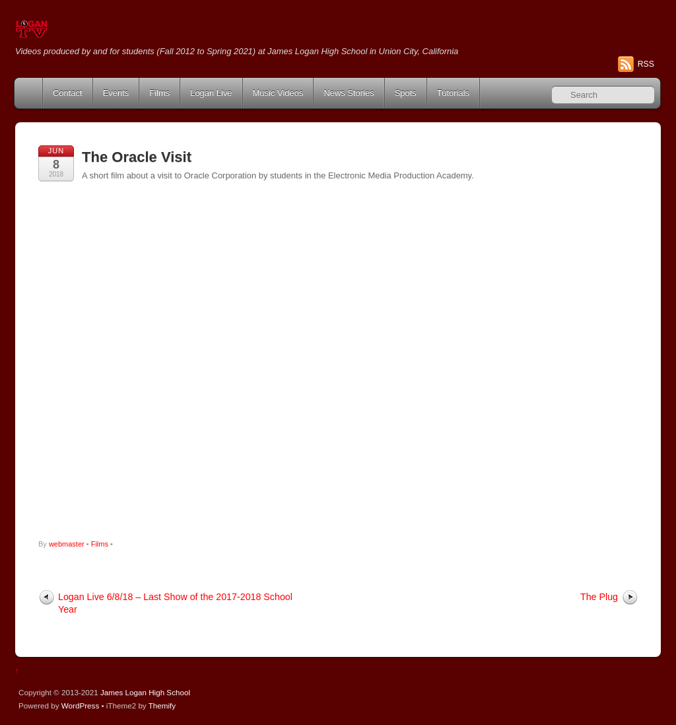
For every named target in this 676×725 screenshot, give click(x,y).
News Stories (348, 93)
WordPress (80, 705)
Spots (406, 93)
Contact (68, 93)
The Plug (599, 596)
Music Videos (278, 93)
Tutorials (453, 93)
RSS (646, 64)
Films (159, 93)
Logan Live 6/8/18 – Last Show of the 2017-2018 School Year (175, 603)
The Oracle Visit (136, 157)
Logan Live (211, 93)
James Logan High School (145, 692)
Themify (162, 705)
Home (30, 93)
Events (116, 93)
